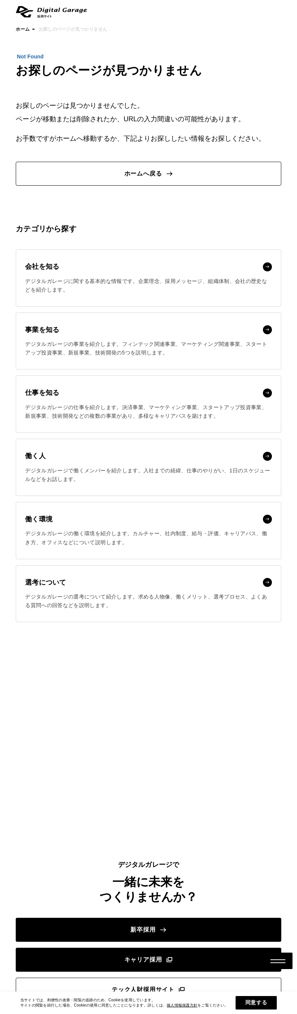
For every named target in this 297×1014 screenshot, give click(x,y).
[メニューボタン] (278, 961)
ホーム (23, 29)
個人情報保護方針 (182, 1005)
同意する (256, 1002)
